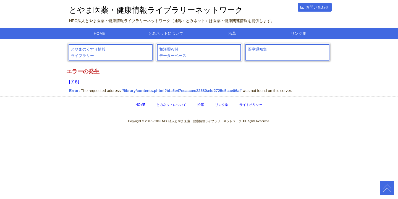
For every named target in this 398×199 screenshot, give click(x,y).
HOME (99, 33)
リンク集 (298, 33)
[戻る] (74, 81)
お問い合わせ (317, 7)
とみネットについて (165, 33)
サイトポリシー (251, 105)
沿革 (232, 33)
